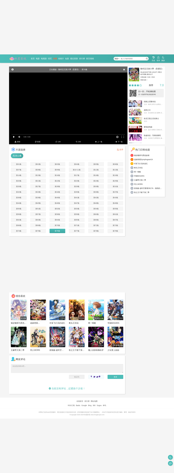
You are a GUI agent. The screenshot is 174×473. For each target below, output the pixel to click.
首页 (33, 59)
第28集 (57, 186)
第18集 (96, 175)
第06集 (115, 164)
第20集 (18, 181)
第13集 (115, 170)
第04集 (76, 164)
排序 (120, 150)
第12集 (96, 170)
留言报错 (90, 59)
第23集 (76, 181)
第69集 (38, 225)
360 (94, 405)
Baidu (78, 405)
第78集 (96, 231)
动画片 (61, 59)
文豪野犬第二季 (140, 180)
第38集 (18, 198)
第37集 (115, 192)
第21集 (38, 181)
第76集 (57, 231)
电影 (38, 59)
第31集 (115, 186)
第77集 (76, 231)
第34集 (57, 192)
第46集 (57, 203)
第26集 (18, 186)
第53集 (76, 209)
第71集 (76, 225)
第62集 (18, 220)
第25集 (115, 181)
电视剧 (44, 59)
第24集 (96, 181)
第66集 (96, 220)
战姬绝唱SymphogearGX (143, 159)
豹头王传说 (138, 168)
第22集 (57, 181)
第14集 (18, 175)
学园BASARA (139, 176)
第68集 (18, 225)
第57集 (38, 214)
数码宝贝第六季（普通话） (152, 69)
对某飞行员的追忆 (141, 164)
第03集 (57, 164)
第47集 (76, 203)
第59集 (76, 214)
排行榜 (82, 59)
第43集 (115, 198)
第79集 (115, 231)
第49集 (115, 203)
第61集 (115, 214)
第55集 (115, 209)
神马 (104, 405)
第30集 (96, 186)
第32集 (18, 192)
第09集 (57, 170)
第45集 (38, 203)
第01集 (18, 164)
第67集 (115, 220)
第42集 (96, 198)
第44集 (18, 203)
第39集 (38, 198)
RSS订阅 (71, 405)
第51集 (38, 209)
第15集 (38, 175)
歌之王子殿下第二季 (141, 192)
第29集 (76, 186)
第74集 (18, 231)
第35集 (76, 192)
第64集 (57, 220)
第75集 (38, 231)
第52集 (57, 209)
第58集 (57, 214)
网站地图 (94, 401)
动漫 (55, 59)
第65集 (76, 220)
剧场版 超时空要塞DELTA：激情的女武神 (148, 188)
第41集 (76, 198)
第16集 (57, 175)
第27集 (38, 186)
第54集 (96, 209)
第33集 (38, 192)
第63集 (38, 220)
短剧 (67, 59)
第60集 (96, 214)
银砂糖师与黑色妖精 (141, 155)
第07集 (18, 170)
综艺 (50, 59)
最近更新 (74, 59)
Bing (89, 405)
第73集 (115, 225)
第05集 (96, 164)
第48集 (96, 203)
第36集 (96, 192)
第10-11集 (77, 170)
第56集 (18, 214)
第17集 (76, 175)
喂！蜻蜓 (137, 172)
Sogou (99, 405)
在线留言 (79, 401)
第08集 (38, 170)
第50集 (18, 209)
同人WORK (138, 184)
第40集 (57, 198)
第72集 (96, 225)
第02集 (38, 164)
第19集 (115, 175)
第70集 (57, 225)
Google (84, 405)
